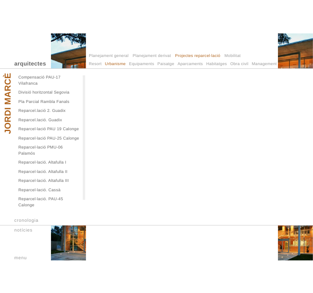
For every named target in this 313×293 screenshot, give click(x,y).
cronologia (26, 220)
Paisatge (165, 64)
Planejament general (108, 56)
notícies (23, 230)
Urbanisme (115, 64)
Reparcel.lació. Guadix (40, 120)
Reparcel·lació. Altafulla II (43, 172)
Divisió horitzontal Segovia (43, 92)
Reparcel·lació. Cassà (39, 190)
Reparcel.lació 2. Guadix (42, 111)
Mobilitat (233, 56)
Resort (95, 64)
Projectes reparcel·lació (197, 56)
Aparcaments (190, 64)
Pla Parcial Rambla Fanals (43, 102)
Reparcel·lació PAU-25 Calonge (48, 138)
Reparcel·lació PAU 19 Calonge (48, 129)
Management (264, 64)
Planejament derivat (151, 56)
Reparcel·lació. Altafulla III (43, 181)
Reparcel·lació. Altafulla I (42, 162)
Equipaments (141, 64)
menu (20, 258)
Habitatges (216, 64)
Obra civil (239, 64)
